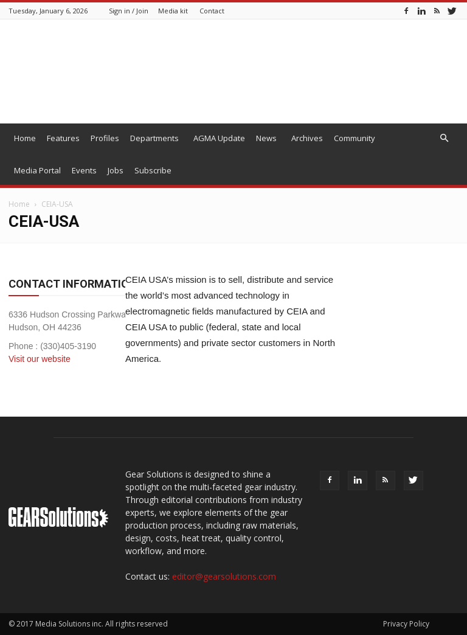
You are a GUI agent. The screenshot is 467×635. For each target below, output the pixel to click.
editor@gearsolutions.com (224, 576)
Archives (307, 138)
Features (63, 138)
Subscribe (152, 170)
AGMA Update (219, 138)
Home (25, 138)
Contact (211, 10)
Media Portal (37, 170)
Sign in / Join (128, 10)
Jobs (115, 170)
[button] (443, 138)
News (266, 138)
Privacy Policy (406, 624)
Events (84, 170)
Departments (154, 138)
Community (354, 138)
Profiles (105, 138)
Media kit (173, 10)
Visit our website (40, 359)
